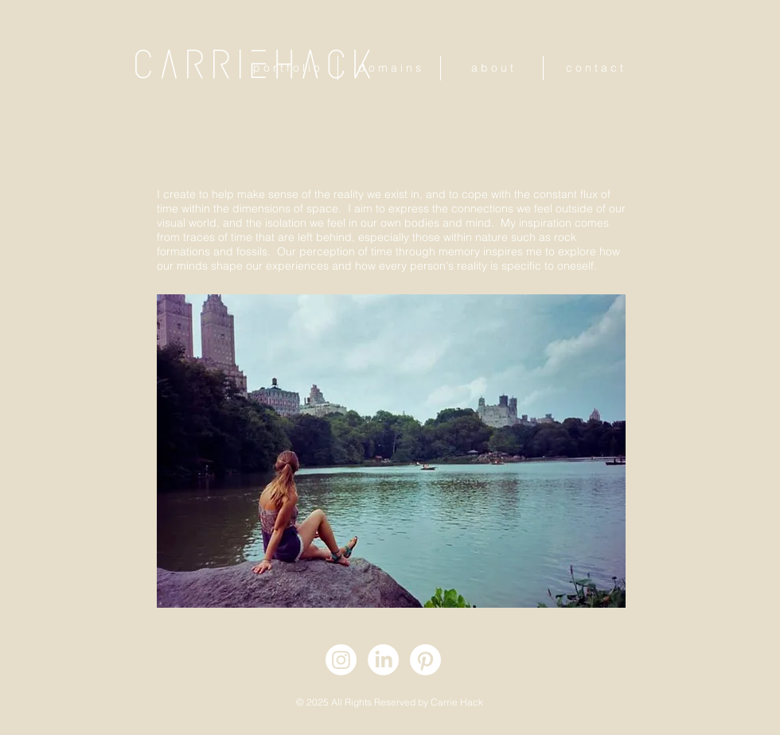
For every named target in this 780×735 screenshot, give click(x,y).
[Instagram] (341, 659)
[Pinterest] (425, 659)
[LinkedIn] (383, 659)
